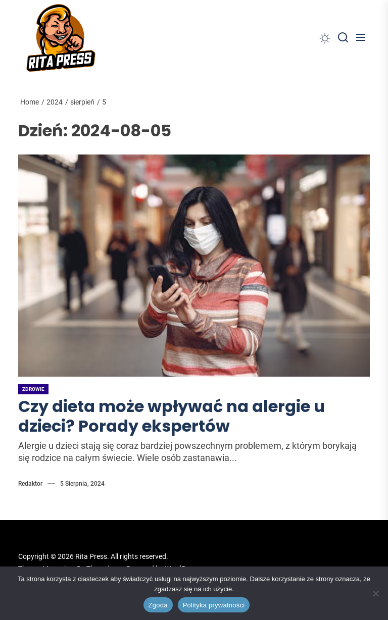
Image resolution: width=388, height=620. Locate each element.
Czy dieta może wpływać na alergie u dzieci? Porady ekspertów (171, 416)
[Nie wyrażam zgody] (375, 593)
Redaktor (30, 483)
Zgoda (158, 605)
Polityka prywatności (214, 605)
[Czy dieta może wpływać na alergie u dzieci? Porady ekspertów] (194, 265)
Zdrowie (33, 389)
